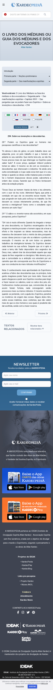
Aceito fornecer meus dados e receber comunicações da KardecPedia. (27, 403)
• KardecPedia (26, 562)
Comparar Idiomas (21, 127)
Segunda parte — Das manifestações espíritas (24, 81)
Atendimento (26, 596)
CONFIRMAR (26, 392)
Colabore (26, 592)
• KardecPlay (26, 565)
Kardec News (26, 600)
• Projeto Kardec (27, 581)
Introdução (8, 71)
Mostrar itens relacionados (37, 327)
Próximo (43, 313)
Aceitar (32, 686)
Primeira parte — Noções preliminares (20, 76)
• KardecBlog (26, 569)
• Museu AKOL (26, 584)
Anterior (9, 313)
